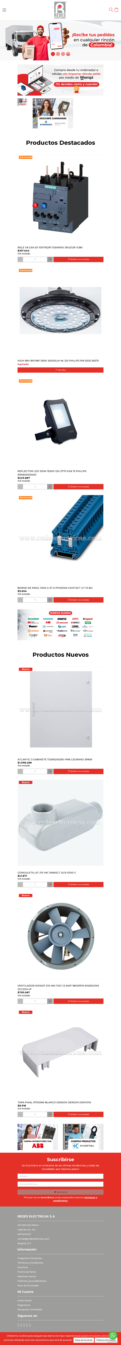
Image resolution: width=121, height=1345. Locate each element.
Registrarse (24, 1305)
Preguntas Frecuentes (30, 1258)
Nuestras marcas (27, 1276)
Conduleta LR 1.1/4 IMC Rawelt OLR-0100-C (47, 872)
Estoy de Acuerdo (83, 1340)
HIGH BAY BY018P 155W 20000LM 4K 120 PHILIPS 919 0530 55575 (58, 360)
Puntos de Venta (27, 1272)
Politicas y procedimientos (32, 1281)
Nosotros (23, 1267)
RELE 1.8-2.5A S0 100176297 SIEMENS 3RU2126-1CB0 (50, 247)
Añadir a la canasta (78, 259)
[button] (9, 40)
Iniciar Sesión (25, 1300)
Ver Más (61, 370)
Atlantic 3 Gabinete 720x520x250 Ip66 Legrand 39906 (55, 759)
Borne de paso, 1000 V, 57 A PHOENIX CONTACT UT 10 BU (55, 587)
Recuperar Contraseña (30, 1309)
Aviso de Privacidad (28, 1285)
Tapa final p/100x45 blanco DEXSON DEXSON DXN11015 (54, 1102)
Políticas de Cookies (106, 1340)
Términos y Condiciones (30, 1262)
